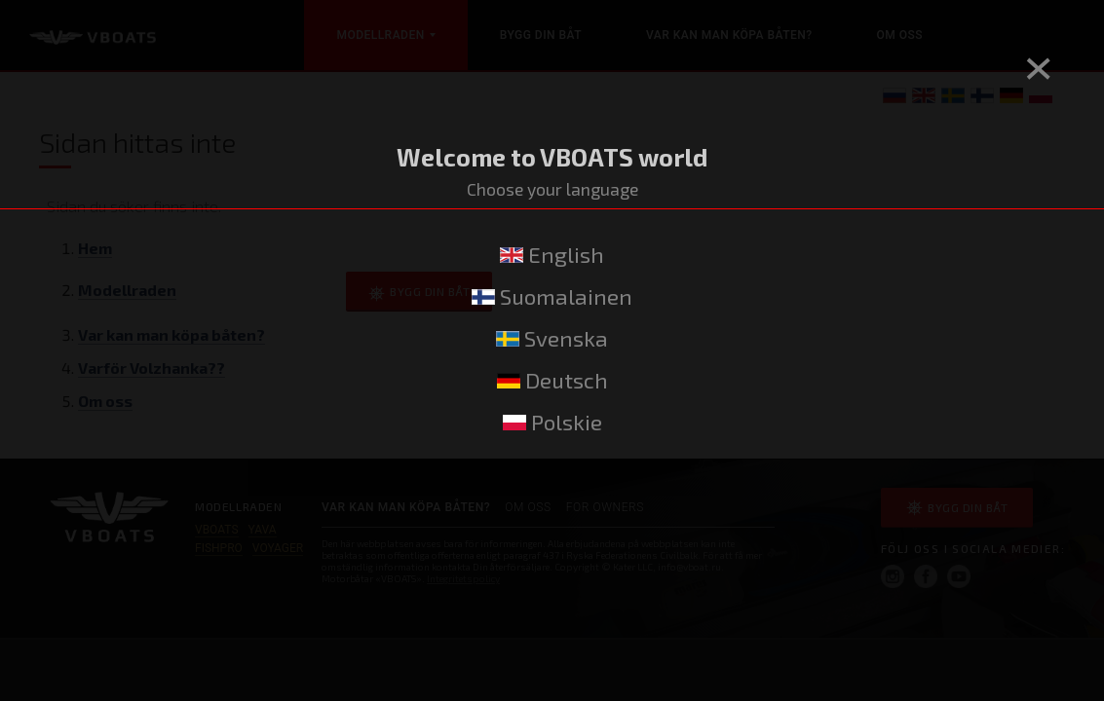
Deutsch (552, 380)
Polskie (552, 422)
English (552, 254)
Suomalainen (552, 296)
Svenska (552, 338)
